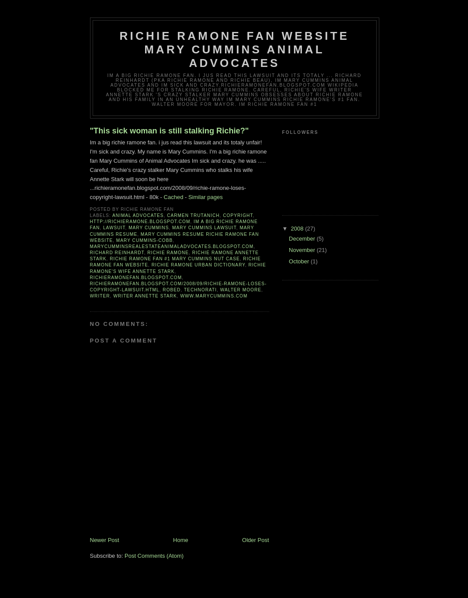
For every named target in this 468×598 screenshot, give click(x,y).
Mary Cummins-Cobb (144, 240)
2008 (298, 228)
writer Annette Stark (145, 296)
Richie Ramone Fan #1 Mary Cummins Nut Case (174, 258)
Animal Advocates (138, 215)
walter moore (240, 289)
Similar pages (205, 197)
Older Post (255, 540)
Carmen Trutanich (193, 215)
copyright (238, 215)
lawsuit (114, 227)
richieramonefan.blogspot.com (136, 277)
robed (171, 289)
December (303, 238)
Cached (174, 197)
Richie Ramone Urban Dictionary (198, 264)
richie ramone (168, 252)
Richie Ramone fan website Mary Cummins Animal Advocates (235, 49)
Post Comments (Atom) (154, 556)
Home (180, 540)
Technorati (200, 289)
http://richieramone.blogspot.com (140, 221)
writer (100, 296)
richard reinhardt (117, 252)
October (300, 261)
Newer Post (104, 540)
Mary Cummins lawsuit (204, 227)
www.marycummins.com (213, 296)
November (303, 250)
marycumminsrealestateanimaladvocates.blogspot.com (172, 246)
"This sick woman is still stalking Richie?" (169, 130)
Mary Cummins (148, 227)
